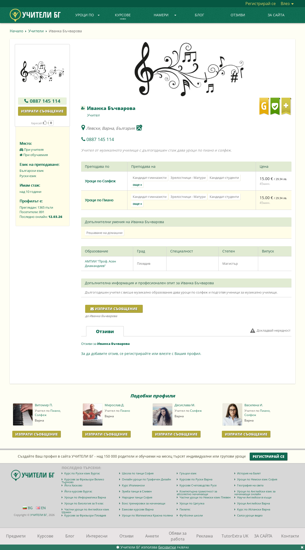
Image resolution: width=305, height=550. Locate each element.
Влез (287, 3)
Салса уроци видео (250, 515)
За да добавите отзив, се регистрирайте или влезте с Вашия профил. (141, 353)
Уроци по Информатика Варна (85, 497)
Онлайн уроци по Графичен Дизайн (146, 479)
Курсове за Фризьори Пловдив (85, 515)
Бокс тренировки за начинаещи (143, 503)
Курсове (123, 17)
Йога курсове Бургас (78, 491)
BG (28, 507)
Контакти (290, 536)
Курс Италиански (133, 485)
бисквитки (167, 547)
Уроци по (87, 15)
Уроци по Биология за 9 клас (83, 503)
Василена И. (253, 405)
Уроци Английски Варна (253, 503)
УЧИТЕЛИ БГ (38, 515)
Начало (16, 30)
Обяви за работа (178, 536)
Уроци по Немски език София (257, 479)
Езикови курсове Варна (138, 509)
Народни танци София (137, 497)
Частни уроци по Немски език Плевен (205, 497)
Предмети (16, 536)
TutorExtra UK (235, 536)
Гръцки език (188, 473)
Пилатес (185, 509)
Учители (36, 30)
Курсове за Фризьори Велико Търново (83, 480)
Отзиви (238, 15)
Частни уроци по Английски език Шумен (85, 510)
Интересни (96, 536)
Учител (93, 115)
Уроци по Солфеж (100, 181)
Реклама (204, 536)
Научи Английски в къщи (254, 497)
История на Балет (249, 473)
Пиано (55, 410)
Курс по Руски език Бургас (82, 473)
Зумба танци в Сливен (137, 491)
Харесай (39, 123)
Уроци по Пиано (99, 200)
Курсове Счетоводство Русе (198, 485)
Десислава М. (185, 405)
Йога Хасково (73, 485)
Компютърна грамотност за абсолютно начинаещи (197, 492)
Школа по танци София (138, 473)
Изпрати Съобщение (36, 434)
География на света (250, 485)
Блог (199, 15)
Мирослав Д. (114, 405)
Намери (165, 15)
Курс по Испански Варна (253, 509)
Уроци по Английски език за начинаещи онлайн (254, 492)
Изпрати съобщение (42, 111)
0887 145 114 (45, 101)
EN (41, 507)
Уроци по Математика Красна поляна (147, 515)
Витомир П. (44, 405)
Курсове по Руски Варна (196, 479)
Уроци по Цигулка (192, 503)
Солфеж (41, 415)
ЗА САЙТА (276, 15)
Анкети (152, 536)
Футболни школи (191, 515)
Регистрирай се (260, 3)
